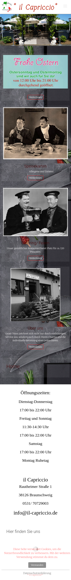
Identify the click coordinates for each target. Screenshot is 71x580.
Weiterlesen (35, 97)
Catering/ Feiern (35, 243)
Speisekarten (35, 166)
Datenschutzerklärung (37, 573)
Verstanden (37, 565)
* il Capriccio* (35, 7)
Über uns (35, 328)
